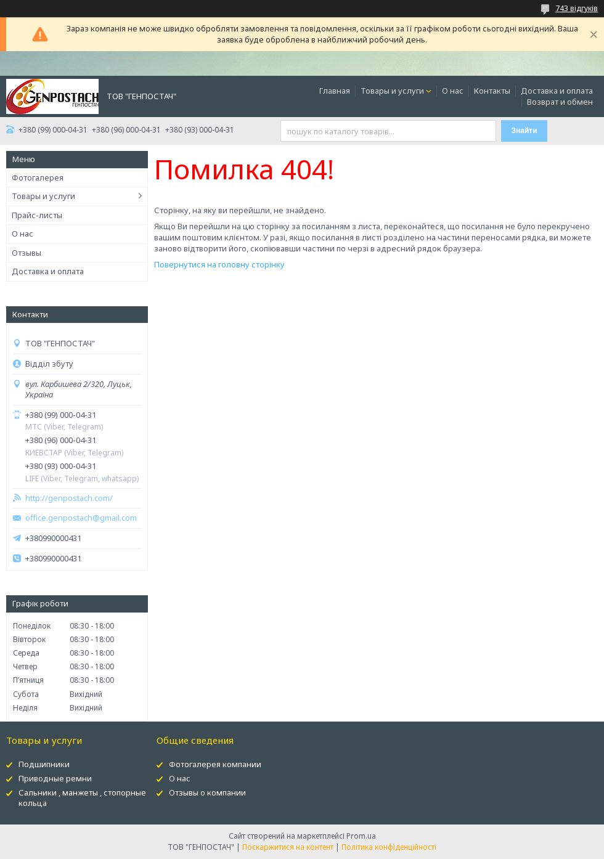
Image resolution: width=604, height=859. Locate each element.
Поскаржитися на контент (287, 847)
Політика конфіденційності (388, 847)
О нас (452, 90)
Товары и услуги (392, 90)
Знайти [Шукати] (524, 130)
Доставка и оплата (557, 90)
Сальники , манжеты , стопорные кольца (82, 797)
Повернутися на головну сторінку (219, 264)
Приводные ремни (55, 778)
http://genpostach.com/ (69, 498)
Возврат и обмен (560, 101)
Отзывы (26, 252)
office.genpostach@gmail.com (81, 518)
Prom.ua (361, 836)
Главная (334, 90)
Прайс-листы (37, 215)
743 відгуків (576, 8)
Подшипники (44, 764)
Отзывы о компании (207, 792)
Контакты (492, 90)
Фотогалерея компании (215, 764)
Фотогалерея (37, 177)
